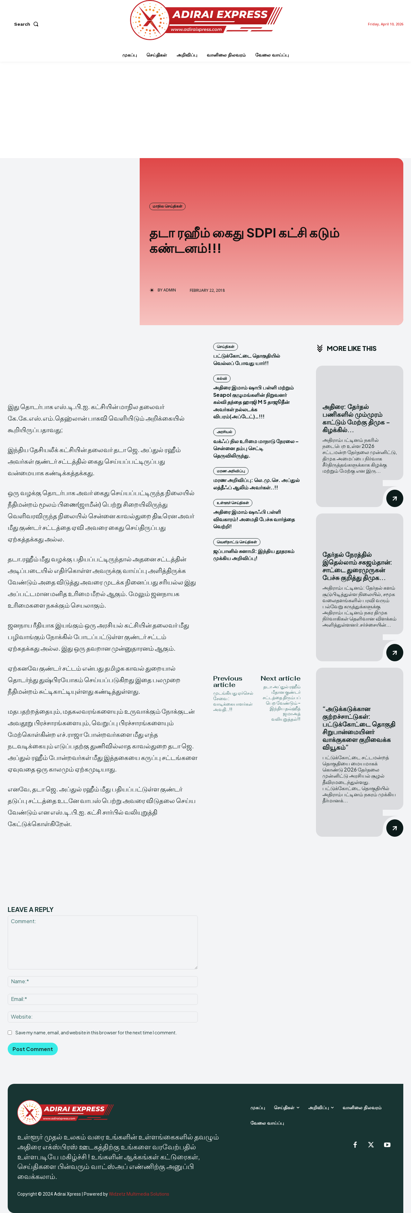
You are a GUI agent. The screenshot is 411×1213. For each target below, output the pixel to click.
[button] (27, 24)
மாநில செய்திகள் (167, 206)
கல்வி (222, 378)
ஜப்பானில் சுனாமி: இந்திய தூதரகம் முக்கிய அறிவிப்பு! (253, 554)
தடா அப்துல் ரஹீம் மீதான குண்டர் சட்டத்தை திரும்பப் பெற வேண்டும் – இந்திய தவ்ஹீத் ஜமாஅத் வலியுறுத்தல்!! (282, 702)
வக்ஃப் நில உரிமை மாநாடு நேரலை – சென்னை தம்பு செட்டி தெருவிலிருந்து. (256, 448)
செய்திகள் (225, 346)
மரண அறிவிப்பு (231, 470)
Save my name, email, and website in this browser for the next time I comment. (96, 1032)
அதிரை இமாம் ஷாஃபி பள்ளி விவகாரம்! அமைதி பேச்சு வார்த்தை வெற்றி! (254, 519)
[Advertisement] (205, 110)
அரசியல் (224, 431)
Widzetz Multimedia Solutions (139, 1194)
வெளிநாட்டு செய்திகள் (237, 542)
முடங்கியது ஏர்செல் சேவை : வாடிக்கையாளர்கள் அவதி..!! (233, 701)
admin (169, 290)
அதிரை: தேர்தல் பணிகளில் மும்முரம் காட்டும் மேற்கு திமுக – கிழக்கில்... (356, 417)
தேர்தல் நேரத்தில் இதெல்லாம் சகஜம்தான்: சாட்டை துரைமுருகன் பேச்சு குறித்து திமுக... (357, 565)
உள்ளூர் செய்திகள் (233, 502)
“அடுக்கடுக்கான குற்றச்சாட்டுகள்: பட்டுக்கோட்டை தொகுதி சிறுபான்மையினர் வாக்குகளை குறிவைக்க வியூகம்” (358, 727)
